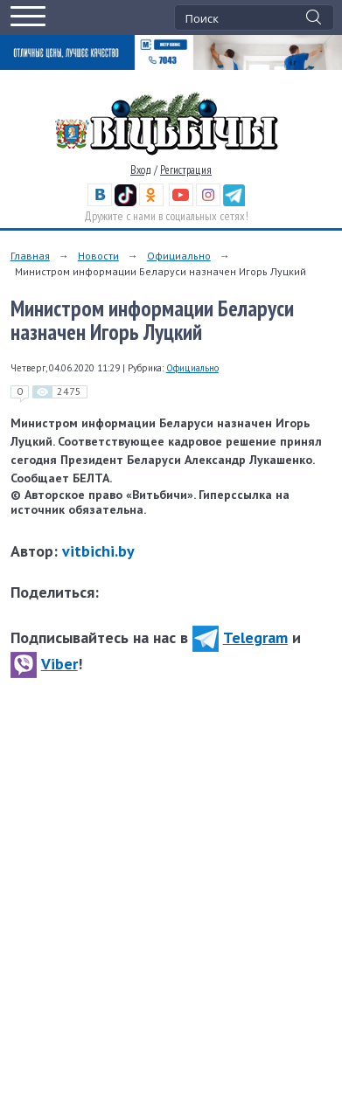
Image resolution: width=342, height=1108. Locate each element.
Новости (98, 255)
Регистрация (186, 170)
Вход (140, 170)
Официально (179, 255)
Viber (44, 664)
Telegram (240, 637)
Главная (30, 255)
